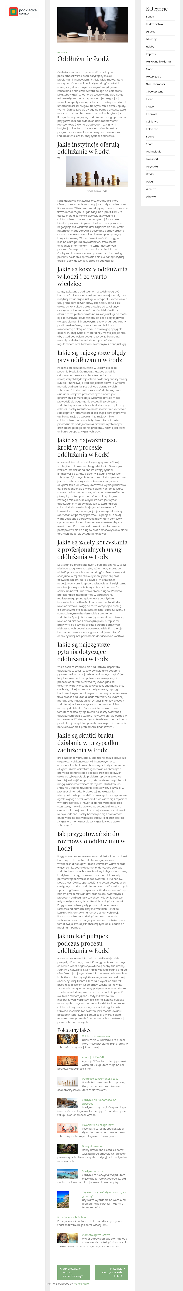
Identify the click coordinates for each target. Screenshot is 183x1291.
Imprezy (151, 54)
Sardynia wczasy (92, 1171)
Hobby (150, 46)
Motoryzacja (153, 76)
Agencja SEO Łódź (93, 1057)
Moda (149, 69)
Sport (149, 144)
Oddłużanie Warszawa (96, 1036)
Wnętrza (151, 189)
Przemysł (151, 114)
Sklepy (150, 136)
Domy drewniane (92, 1146)
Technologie (153, 151)
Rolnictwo (152, 121)
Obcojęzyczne (154, 91)
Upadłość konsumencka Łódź (100, 1078)
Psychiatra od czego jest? (98, 1125)
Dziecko (150, 31)
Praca (149, 99)
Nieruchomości (155, 84)
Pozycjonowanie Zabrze (71, 1217)
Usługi (150, 181)
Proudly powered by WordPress (17, 1278)
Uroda (150, 174)
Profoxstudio (30, 1283)
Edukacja (151, 39)
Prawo (62, 52)
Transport (152, 159)
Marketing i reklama (158, 61)
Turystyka (152, 166)
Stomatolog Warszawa (96, 1235)
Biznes (150, 16)
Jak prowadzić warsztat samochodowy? (73, 1272)
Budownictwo (154, 24)
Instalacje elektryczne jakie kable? (112, 1272)
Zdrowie (151, 196)
